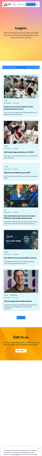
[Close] (38, 451)
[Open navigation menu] (37, 4)
